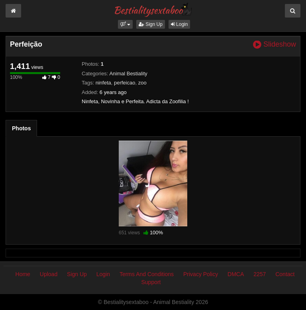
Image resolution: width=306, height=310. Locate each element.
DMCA (236, 274)
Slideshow (274, 44)
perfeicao (124, 83)
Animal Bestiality (128, 74)
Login (179, 24)
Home (23, 274)
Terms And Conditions (147, 274)
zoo (142, 83)
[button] (125, 24)
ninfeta (103, 83)
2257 (259, 274)
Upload (48, 274)
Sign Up (151, 24)
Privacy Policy (200, 274)
